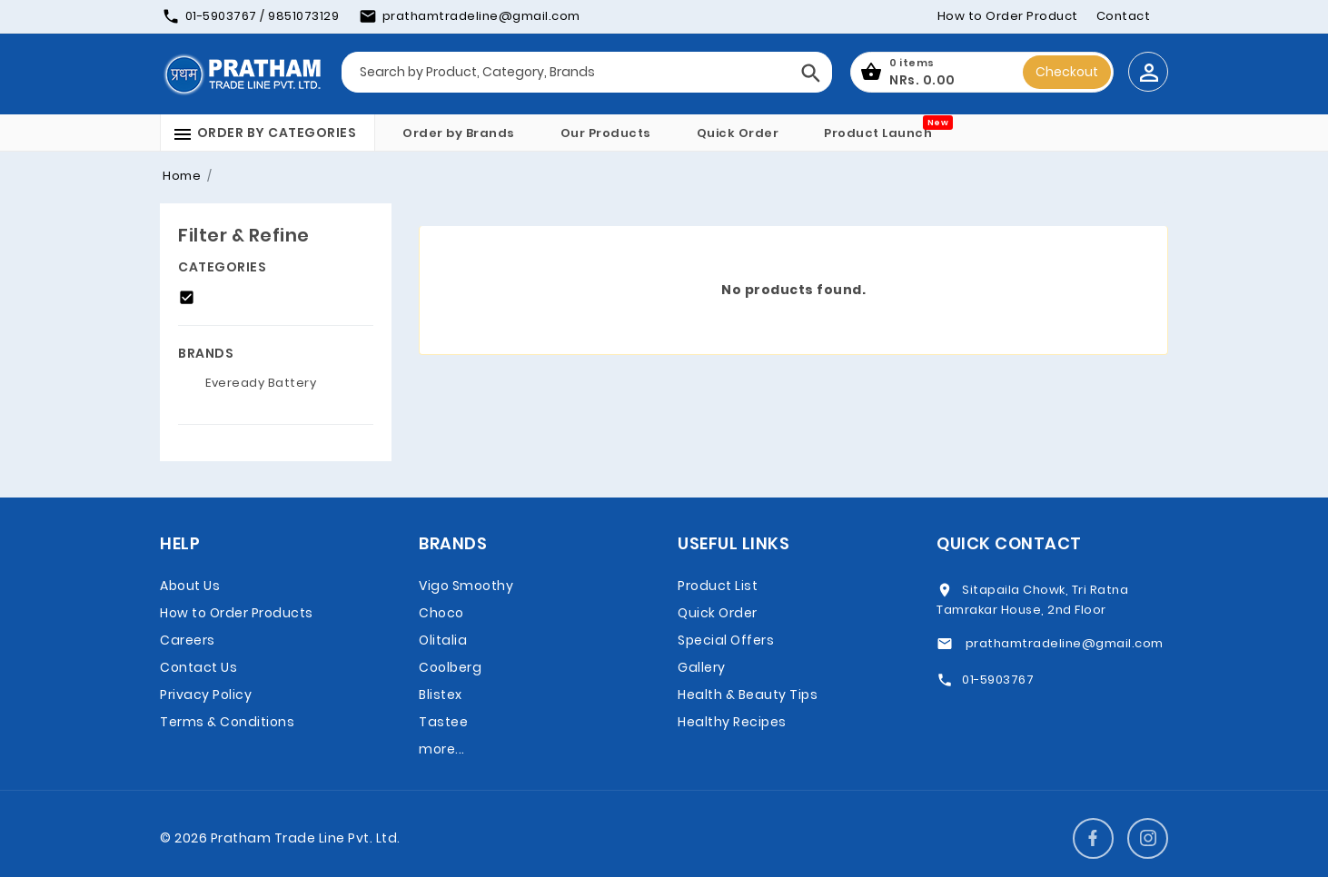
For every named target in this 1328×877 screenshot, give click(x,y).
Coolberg (450, 667)
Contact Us (198, 667)
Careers (187, 640)
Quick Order (738, 133)
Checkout (1067, 72)
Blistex (440, 694)
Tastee (443, 722)
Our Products (605, 133)
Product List (718, 585)
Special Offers (726, 640)
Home (182, 175)
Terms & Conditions (227, 722)
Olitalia (443, 640)
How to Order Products (236, 613)
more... (442, 749)
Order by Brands (458, 133)
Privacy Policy (206, 694)
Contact (1123, 16)
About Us (190, 585)
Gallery (702, 667)
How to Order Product (1007, 16)
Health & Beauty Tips (748, 694)
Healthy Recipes (732, 722)
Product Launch (878, 133)
